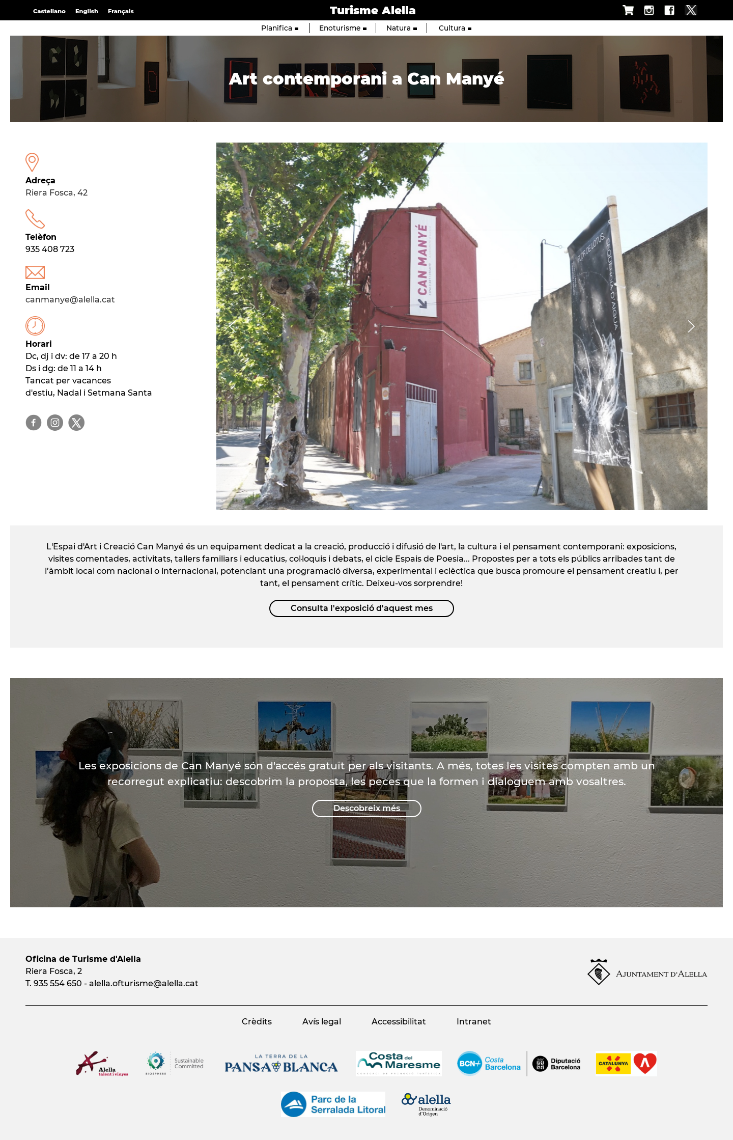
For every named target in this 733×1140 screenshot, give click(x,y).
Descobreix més (366, 808)
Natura (401, 28)
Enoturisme (342, 28)
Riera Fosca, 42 (56, 193)
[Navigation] (232, 326)
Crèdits (257, 1021)
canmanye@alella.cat (70, 299)
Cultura (455, 28)
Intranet (474, 1021)
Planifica (279, 28)
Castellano (49, 11)
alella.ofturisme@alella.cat (144, 983)
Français (121, 11)
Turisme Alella (373, 10)
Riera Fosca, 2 (53, 971)
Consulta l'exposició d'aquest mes (362, 608)
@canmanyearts (33, 422)
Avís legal (321, 1021)
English (86, 11)
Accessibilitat (399, 1021)
